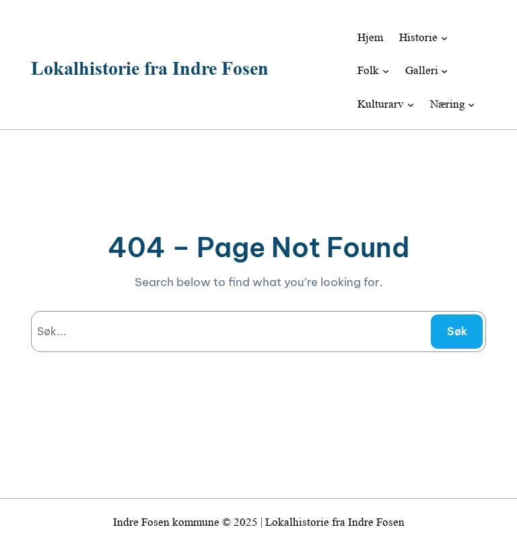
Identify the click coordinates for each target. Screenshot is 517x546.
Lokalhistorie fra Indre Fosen (150, 68)
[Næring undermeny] (471, 104)
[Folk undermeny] (385, 70)
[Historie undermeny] (444, 37)
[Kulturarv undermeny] (410, 104)
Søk (457, 331)
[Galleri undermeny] (444, 70)
